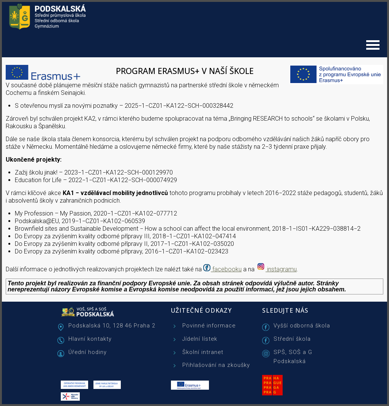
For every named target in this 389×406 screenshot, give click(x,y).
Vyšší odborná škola (302, 325)
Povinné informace (209, 325)
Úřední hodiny (87, 352)
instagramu (282, 269)
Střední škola (292, 338)
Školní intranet (202, 352)
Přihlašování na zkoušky (216, 365)
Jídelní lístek (199, 338)
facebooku (227, 269)
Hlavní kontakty (90, 338)
